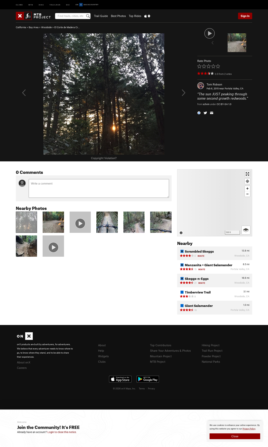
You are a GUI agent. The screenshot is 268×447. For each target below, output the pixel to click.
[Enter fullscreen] (247, 174)
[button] (199, 112)
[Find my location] (247, 181)
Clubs (102, 361)
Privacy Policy (249, 429)
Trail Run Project (212, 350)
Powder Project (211, 356)
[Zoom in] (247, 188)
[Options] (246, 230)
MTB (30, 4)
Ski (68, 4)
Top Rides (135, 16)
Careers (22, 367)
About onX (23, 362)
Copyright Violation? (104, 158)
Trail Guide (101, 16)
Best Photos (118, 16)
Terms (142, 388)
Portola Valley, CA (234, 88)
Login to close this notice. (62, 432)
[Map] (214, 202)
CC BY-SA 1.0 (224, 104)
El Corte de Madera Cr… (67, 27)
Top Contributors (160, 345)
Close (234, 436)
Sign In (245, 16)
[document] (235, 431)
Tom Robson (214, 84)
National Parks (211, 361)
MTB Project (157, 361)
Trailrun (55, 4)
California (21, 27)
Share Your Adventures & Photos (170, 350)
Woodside (46, 27)
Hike (41, 4)
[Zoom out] (247, 194)
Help (101, 350)
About (102, 345)
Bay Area (34, 27)
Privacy (151, 388)
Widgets (103, 356)
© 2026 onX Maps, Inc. (124, 388)
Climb (19, 4)
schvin (206, 104)
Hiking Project (210, 345)
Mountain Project (161, 356)
